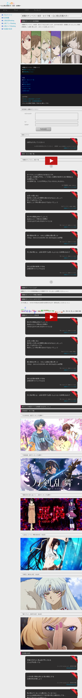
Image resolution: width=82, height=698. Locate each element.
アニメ (16, 10)
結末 (30, 311)
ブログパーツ (7, 15)
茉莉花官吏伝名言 (71, 668)
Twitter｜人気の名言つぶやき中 (31, 99)
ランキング (37, 10)
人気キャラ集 (27, 88)
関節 (47, 310)
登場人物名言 (27, 84)
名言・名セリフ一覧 (28, 80)
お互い (23, 309)
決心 (27, 311)
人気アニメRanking (9, 23)
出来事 (46, 310)
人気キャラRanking (9, 26)
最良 (23, 311)
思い (64, 311)
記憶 (34, 311)
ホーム (5, 10)
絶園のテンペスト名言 (70, 148)
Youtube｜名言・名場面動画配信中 (32, 101)
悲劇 (76, 311)
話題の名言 (26, 90)
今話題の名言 (7, 29)
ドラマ (27, 10)
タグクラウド (27, 86)
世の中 (34, 311)
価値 (42, 311)
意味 (79, 311)
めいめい (25, 309)
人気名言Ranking (8, 20)
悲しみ (73, 311)
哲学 (49, 311)
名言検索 (6, 18)
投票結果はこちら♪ (28, 71)
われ (29, 310)
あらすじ (25, 82)
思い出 (68, 311)
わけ (27, 310)
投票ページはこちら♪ (29, 69)
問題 (53, 311)
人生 (38, 311)
